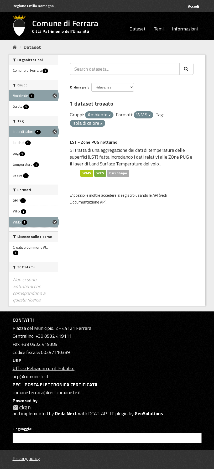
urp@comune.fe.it (30, 376)
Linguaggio (22, 428)
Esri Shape (118, 173)
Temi (159, 28)
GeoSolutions (149, 413)
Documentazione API (88, 202)
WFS (100, 173)
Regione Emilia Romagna (33, 5)
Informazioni (185, 28)
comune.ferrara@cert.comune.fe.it (47, 392)
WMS (86, 173)
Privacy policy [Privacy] (26, 458)
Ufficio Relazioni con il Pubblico (44, 368)
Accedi (193, 6)
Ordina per (79, 87)
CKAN (21, 407)
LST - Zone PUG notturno (93, 142)
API (155, 195)
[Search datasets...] (125, 69)
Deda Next (66, 413)
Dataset (137, 28)
